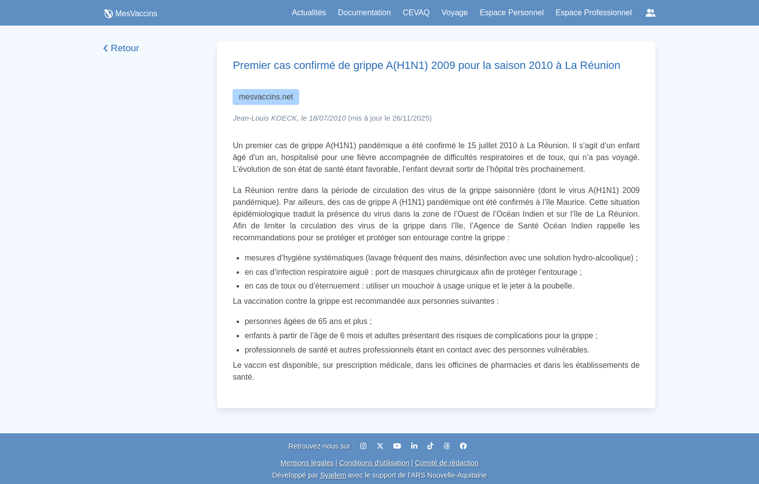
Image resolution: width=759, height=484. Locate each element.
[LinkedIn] (415, 446)
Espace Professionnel (593, 12)
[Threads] (448, 446)
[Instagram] (364, 446)
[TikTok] (431, 446)
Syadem (333, 475)
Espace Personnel (512, 12)
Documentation (364, 12)
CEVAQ (416, 12)
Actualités (309, 12)
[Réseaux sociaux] (650, 13)
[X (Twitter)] (381, 446)
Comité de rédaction (447, 463)
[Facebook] (463, 446)
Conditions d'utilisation (374, 463)
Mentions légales (307, 463)
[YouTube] (398, 446)
